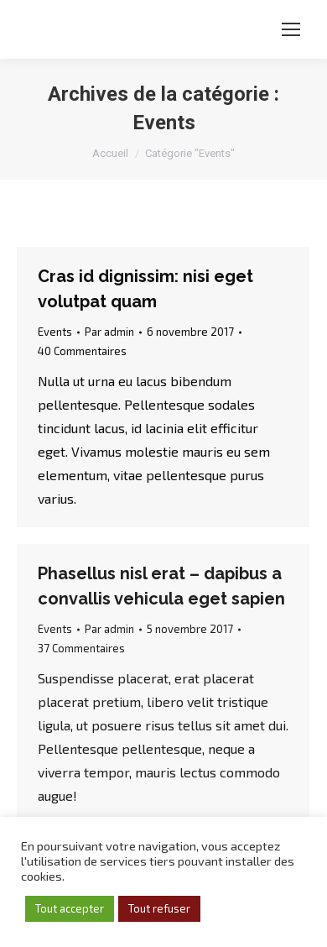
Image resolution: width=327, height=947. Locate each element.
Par (109, 331)
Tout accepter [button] (69, 908)
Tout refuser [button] (159, 908)
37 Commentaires (81, 648)
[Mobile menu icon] (291, 29)
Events (55, 331)
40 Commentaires (82, 351)
